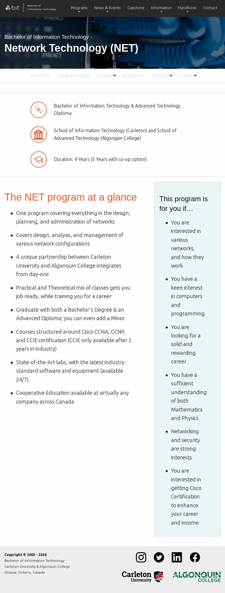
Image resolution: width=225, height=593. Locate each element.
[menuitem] (79, 8)
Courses (185, 75)
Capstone (135, 7)
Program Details (71, 75)
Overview (39, 75)
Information (161, 7)
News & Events (107, 7)
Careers (102, 75)
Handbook (187, 7)
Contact (210, 7)
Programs (79, 7)
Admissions (130, 75)
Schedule (158, 75)
